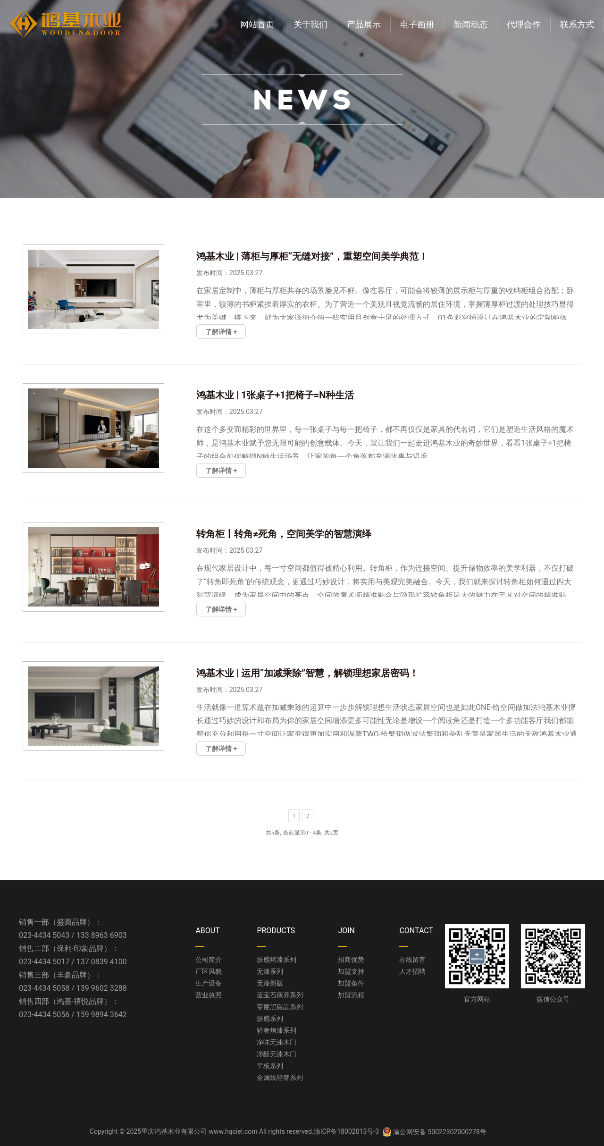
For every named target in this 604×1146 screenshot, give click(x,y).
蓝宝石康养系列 (280, 995)
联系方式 (577, 24)
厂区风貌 (208, 971)
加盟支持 (351, 971)
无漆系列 (270, 971)
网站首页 (257, 24)
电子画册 (417, 24)
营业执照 (208, 995)
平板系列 (270, 1066)
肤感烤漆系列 (276, 959)
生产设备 (208, 983)
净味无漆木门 (276, 1042)
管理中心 (501, 1131)
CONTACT (416, 930)
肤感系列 (270, 1018)
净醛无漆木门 (276, 1054)
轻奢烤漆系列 (276, 1030)
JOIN (346, 930)
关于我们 (310, 24)
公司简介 (208, 959)
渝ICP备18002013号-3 (346, 1131)
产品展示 (364, 24)
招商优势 (351, 959)
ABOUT (207, 930)
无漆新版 (270, 983)
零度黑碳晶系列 (280, 1007)
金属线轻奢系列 (280, 1077)
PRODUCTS (276, 930)
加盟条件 (351, 983)
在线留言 (412, 959)
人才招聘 (412, 971)
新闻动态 (470, 24)
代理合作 (524, 24)
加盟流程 (351, 995)
